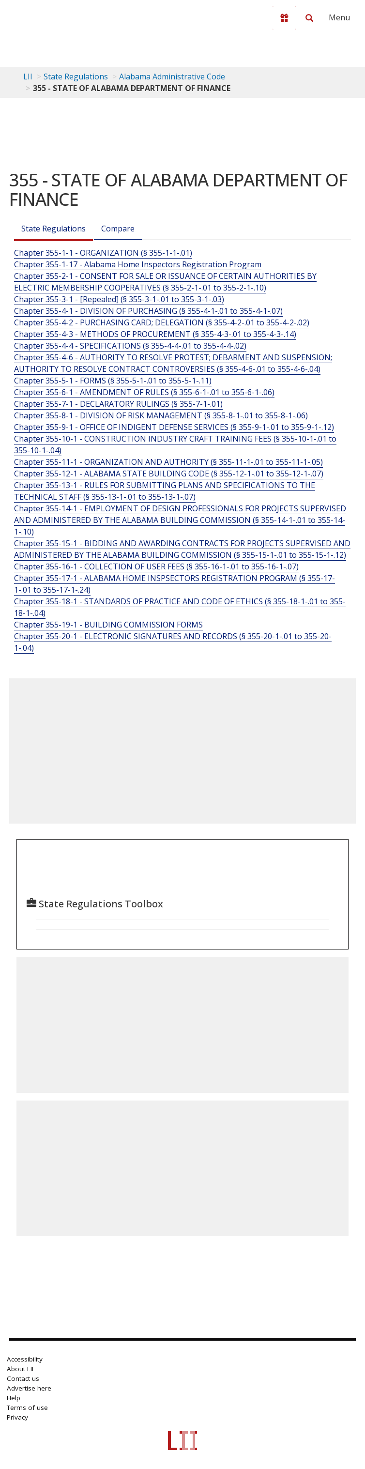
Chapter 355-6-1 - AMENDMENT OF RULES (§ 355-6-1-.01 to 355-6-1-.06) (144, 392)
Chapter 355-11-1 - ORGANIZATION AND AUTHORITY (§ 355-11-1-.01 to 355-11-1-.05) (168, 462)
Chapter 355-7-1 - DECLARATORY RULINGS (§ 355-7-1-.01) (118, 403)
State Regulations (76, 76)
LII (27, 76)
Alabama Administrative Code (172, 76)
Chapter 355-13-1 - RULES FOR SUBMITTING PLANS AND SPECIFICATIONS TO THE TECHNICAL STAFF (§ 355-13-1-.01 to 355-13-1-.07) (164, 491)
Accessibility (25, 1359)
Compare (118, 228)
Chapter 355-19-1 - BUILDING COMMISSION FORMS (108, 624)
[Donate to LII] (284, 18)
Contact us (23, 1378)
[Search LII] (309, 18)
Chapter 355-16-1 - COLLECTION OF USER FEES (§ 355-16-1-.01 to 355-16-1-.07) (156, 566)
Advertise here (29, 1388)
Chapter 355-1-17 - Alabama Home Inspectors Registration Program (137, 264)
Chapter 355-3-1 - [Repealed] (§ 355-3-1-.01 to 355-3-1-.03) (119, 299)
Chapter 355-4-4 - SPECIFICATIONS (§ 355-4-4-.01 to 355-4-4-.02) (130, 345)
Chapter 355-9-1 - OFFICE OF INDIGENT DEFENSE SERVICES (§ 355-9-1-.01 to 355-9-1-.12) (174, 427)
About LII (20, 1368)
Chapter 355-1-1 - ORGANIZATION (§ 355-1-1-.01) (103, 252)
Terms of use (27, 1407)
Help (13, 1397)
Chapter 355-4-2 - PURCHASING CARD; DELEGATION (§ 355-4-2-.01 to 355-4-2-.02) (161, 322)
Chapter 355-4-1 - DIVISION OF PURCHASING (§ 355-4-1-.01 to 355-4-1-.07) (148, 311)
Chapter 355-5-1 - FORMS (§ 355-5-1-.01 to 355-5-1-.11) (113, 380)
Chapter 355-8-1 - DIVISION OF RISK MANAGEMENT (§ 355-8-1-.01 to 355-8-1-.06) (161, 415)
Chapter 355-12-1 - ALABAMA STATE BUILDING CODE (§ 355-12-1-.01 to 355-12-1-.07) (168, 473)
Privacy (17, 1417)
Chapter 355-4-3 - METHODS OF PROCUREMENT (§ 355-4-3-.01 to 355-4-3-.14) (155, 334)
